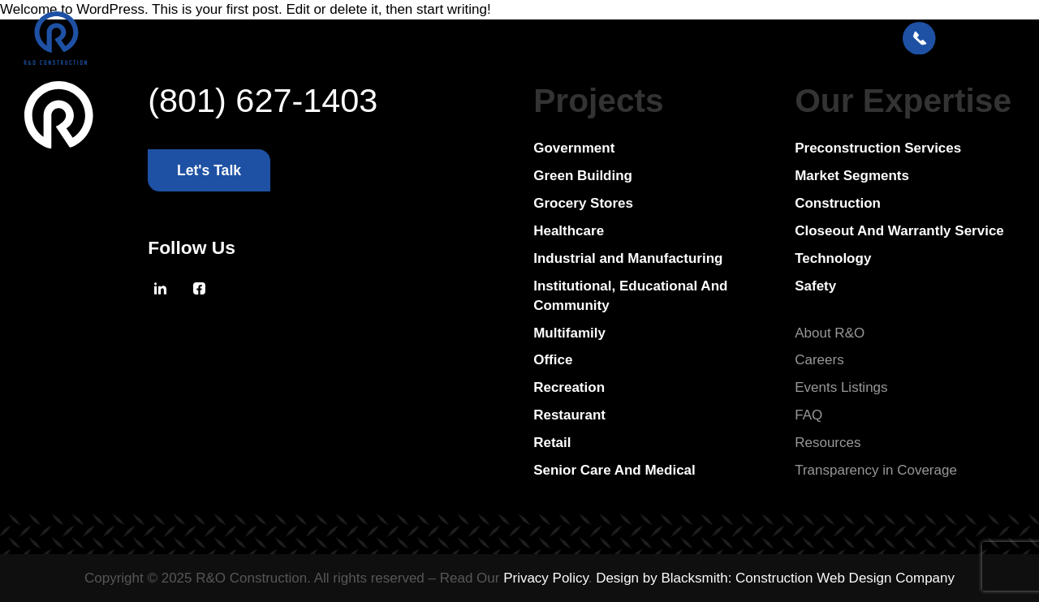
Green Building (582, 175)
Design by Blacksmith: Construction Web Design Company (775, 578)
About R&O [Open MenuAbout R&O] (438, 38)
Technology (833, 258)
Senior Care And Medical (614, 470)
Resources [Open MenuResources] (539, 38)
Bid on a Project (653, 38)
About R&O (829, 333)
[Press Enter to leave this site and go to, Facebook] (199, 289)
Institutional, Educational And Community (630, 295)
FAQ (808, 415)
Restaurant (569, 415)
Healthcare (568, 231)
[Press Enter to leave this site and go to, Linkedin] (160, 289)
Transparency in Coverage (876, 470)
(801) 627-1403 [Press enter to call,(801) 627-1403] (262, 100)
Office (552, 360)
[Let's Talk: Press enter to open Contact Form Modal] (959, 39)
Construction (838, 203)
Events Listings (841, 387)
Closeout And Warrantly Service (899, 231)
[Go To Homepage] (59, 282)
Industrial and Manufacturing (627, 258)
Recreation (569, 387)
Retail (552, 442)
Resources (827, 442)
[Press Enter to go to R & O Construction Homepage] (57, 39)
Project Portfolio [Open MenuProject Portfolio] (322, 38)
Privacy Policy (545, 578)
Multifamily (569, 333)
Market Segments (852, 175)
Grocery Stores (583, 203)
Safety (815, 286)
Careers (819, 360)
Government (573, 148)
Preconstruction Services (878, 148)
